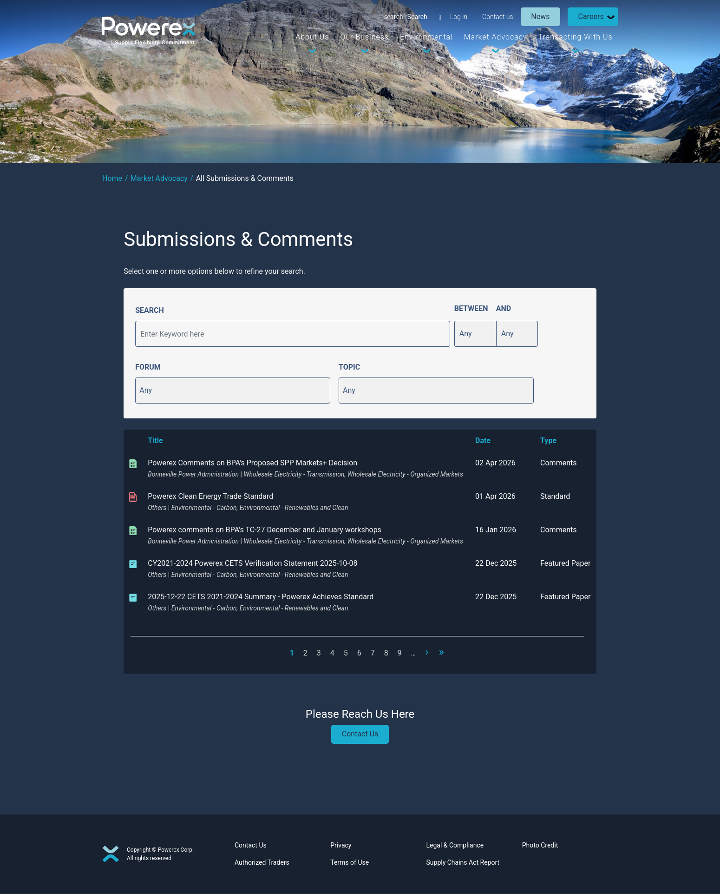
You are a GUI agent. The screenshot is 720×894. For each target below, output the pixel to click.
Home (112, 178)
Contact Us (360, 734)
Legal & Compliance (455, 845)
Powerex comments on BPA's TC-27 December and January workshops (264, 529)
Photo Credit (540, 845)
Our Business (364, 37)
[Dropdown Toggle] (610, 17)
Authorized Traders (262, 863)
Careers (590, 16)
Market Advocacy (495, 37)
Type (548, 440)
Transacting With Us (575, 37)
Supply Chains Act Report (463, 863)
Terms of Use (349, 863)
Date (483, 440)
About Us (312, 37)
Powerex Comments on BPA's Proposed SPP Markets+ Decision (252, 462)
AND (503, 308)
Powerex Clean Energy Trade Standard (210, 496)
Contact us (497, 16)
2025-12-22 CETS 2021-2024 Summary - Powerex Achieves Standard (260, 596)
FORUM (148, 367)
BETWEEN (471, 308)
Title (155, 440)
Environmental (425, 37)
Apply (436, 333)
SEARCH (149, 310)
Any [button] (145, 390)
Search (417, 16)
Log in (458, 16)
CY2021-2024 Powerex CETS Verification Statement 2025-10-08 (252, 563)
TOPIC (349, 367)
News (540, 16)
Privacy (340, 845)
